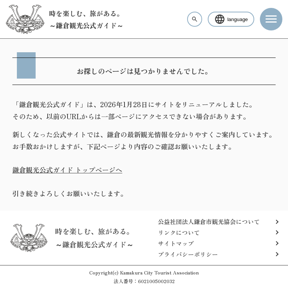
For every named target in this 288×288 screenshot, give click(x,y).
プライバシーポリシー (188, 254)
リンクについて (179, 232)
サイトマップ (176, 243)
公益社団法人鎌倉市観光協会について (209, 221)
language (231, 19)
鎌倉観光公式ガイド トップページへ (67, 169)
